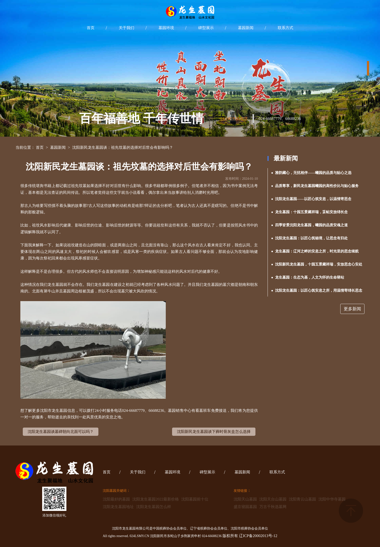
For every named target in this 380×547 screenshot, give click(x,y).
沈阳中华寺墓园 (332, 499)
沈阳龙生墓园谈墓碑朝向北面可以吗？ (61, 432)
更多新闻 (352, 308)
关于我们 (126, 28)
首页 (91, 28)
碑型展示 (206, 28)
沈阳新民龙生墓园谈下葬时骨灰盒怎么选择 (214, 432)
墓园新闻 (245, 28)
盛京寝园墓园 (245, 507)
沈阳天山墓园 (245, 499)
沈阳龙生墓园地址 (118, 507)
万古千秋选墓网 (272, 507)
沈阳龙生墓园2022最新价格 (155, 499)
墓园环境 (166, 28)
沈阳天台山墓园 (272, 499)
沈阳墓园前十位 (194, 499)
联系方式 (285, 28)
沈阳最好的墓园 (116, 499)
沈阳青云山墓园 (302, 499)
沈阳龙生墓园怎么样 (153, 507)
